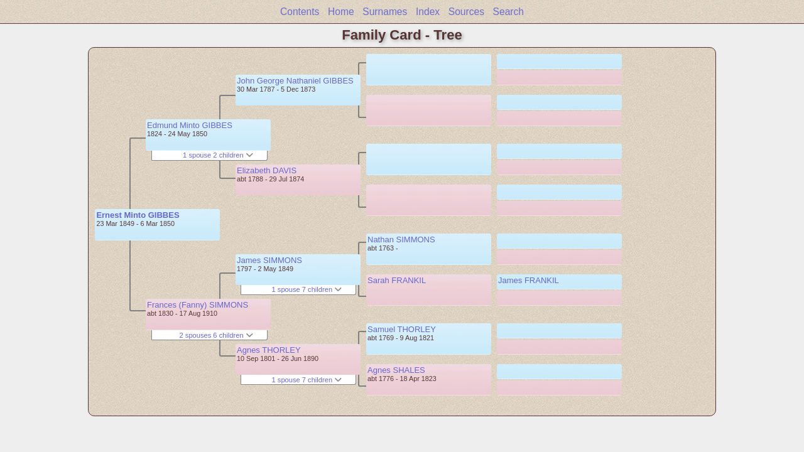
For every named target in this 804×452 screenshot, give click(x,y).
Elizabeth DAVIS (266, 170)
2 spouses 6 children (216, 335)
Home (341, 11)
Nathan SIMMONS (401, 239)
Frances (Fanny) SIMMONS (197, 304)
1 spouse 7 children (307, 289)
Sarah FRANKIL (396, 280)
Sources (466, 11)
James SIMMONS (269, 260)
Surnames (384, 11)
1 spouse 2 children (218, 155)
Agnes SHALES (396, 370)
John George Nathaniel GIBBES (295, 80)
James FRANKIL (528, 280)
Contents (299, 11)
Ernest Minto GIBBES (137, 215)
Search (508, 11)
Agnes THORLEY (269, 350)
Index (428, 11)
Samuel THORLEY (401, 329)
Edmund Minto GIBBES (189, 125)
